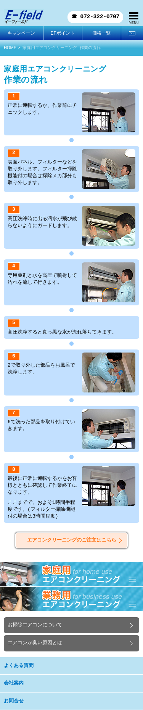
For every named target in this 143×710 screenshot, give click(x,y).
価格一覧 (101, 33)
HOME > (12, 47)
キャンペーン (21, 33)
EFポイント (62, 33)
